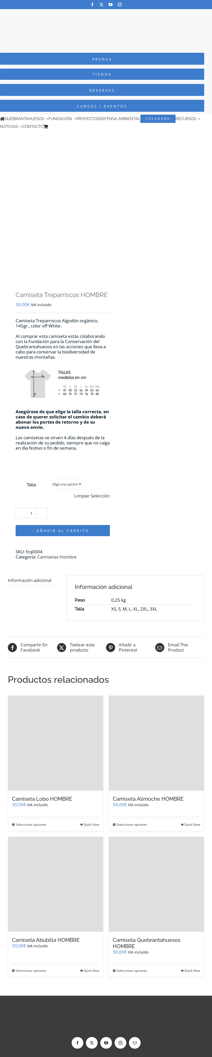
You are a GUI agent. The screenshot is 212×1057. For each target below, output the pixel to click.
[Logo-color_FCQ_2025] (106, 14)
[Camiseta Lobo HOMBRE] (55, 743)
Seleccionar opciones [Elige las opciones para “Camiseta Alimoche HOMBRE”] (131, 824)
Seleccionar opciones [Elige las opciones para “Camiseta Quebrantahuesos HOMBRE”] (131, 970)
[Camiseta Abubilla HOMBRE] (55, 884)
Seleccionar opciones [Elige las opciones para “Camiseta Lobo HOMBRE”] (31, 824)
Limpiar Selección (92, 495)
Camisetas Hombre (57, 557)
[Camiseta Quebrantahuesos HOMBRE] (156, 884)
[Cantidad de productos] (31, 513)
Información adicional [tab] (29, 580)
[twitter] (101, 4)
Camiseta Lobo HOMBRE (42, 799)
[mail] (135, 1043)
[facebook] (92, 4)
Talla (31, 484)
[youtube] (111, 4)
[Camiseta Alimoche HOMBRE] (156, 743)
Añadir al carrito (62, 530)
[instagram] (120, 4)
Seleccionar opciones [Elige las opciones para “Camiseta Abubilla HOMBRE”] (31, 970)
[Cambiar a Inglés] (58, 126)
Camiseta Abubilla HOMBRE (46, 940)
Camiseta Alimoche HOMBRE (148, 799)
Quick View (91, 824)
